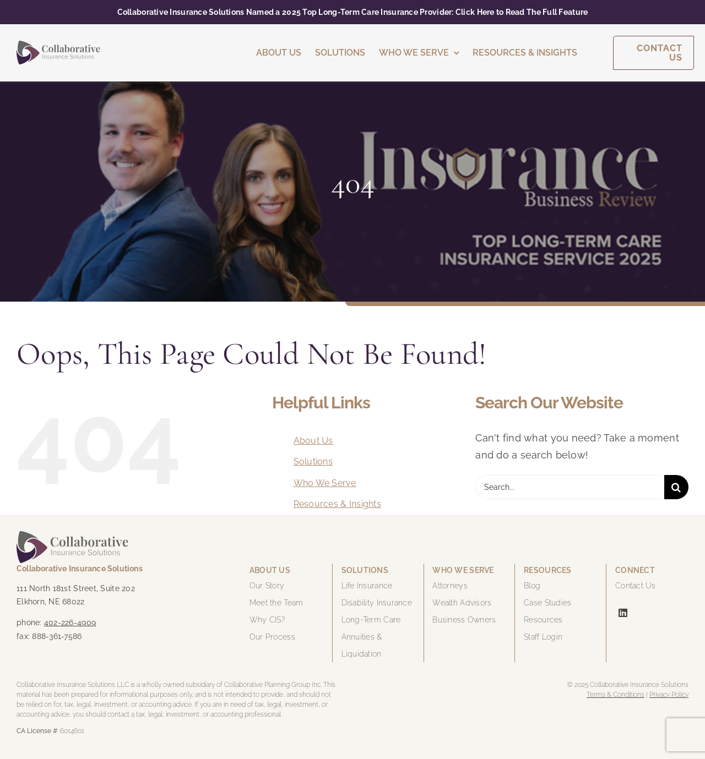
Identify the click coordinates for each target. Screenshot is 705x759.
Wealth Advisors (461, 602)
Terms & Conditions (615, 694)
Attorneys (449, 585)
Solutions (313, 461)
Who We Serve (325, 483)
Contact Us (635, 585)
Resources (543, 619)
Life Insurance (367, 585)
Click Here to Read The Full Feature (521, 12)
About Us (313, 440)
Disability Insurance (376, 602)
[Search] (676, 487)
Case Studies (547, 602)
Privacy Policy (668, 694)
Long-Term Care (371, 619)
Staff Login (543, 636)
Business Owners (464, 619)
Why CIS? (267, 619)
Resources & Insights (337, 504)
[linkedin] (623, 612)
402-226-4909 (70, 622)
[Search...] (569, 487)
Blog (532, 585)
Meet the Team (276, 602)
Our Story (267, 585)
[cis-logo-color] (58, 45)
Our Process (272, 636)
